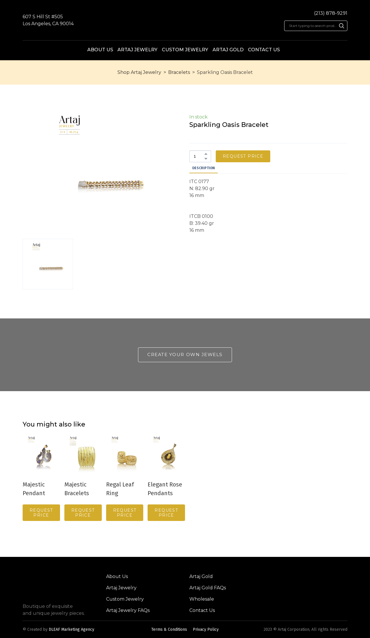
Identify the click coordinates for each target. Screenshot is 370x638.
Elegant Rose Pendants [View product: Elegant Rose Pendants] (165, 488)
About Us (117, 576)
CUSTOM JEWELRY (185, 49)
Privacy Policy (206, 629)
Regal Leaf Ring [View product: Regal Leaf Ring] (120, 488)
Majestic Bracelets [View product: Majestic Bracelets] (76, 488)
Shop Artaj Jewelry (139, 72)
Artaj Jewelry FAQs (128, 610)
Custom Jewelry (125, 599)
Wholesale (201, 599)
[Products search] (315, 26)
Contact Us (202, 610)
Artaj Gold (201, 576)
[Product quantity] (198, 156)
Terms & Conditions (169, 629)
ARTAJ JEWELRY (137, 49)
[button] (341, 25)
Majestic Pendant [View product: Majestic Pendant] (34, 488)
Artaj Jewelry (121, 587)
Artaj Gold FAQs (207, 587)
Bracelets (179, 72)
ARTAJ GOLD (228, 49)
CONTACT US (264, 49)
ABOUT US (100, 49)
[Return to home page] (185, 20)
